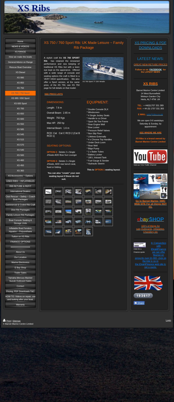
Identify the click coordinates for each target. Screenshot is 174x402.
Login (168, 320)
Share (139, 303)
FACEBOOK (156, 69)
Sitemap (17, 321)
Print (7, 321)
